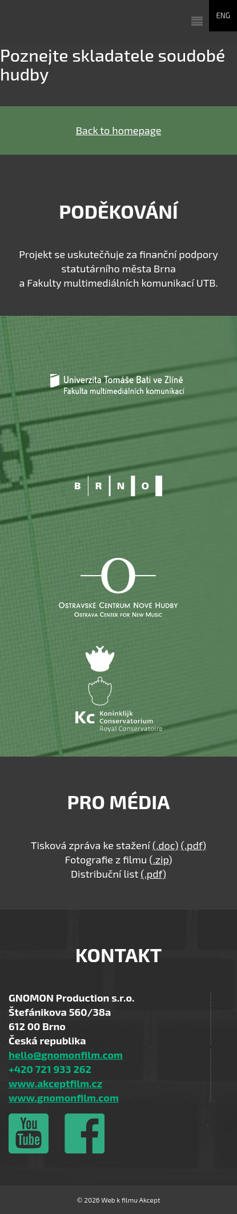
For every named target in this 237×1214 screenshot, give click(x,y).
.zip (160, 859)
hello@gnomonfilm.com (66, 1054)
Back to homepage (119, 130)
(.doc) (165, 845)
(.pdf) (193, 845)
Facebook (84, 1133)
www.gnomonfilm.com (64, 1097)
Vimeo (29, 1133)
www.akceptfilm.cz (55, 1083)
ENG (223, 15)
